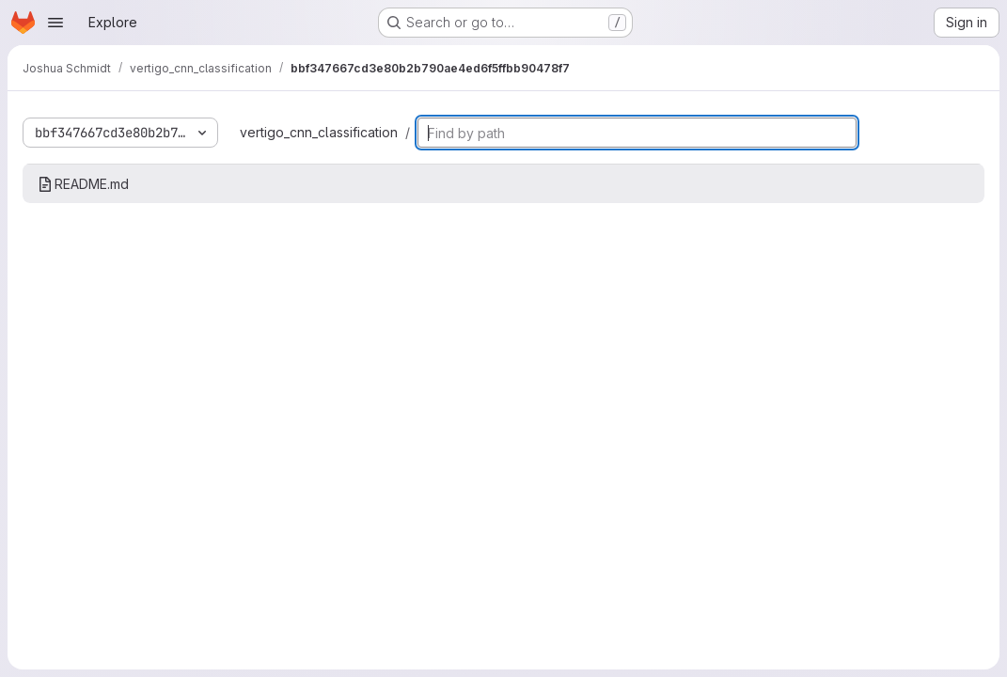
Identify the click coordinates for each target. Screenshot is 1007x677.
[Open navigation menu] (55, 23)
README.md (83, 184)
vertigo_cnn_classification (319, 132)
